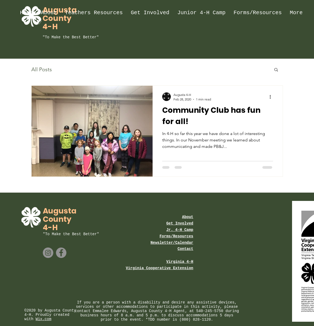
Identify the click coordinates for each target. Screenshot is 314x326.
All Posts (41, 69)
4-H (50, 26)
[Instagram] (48, 253)
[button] (276, 70)
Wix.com (43, 319)
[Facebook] (61, 253)
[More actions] (272, 96)
